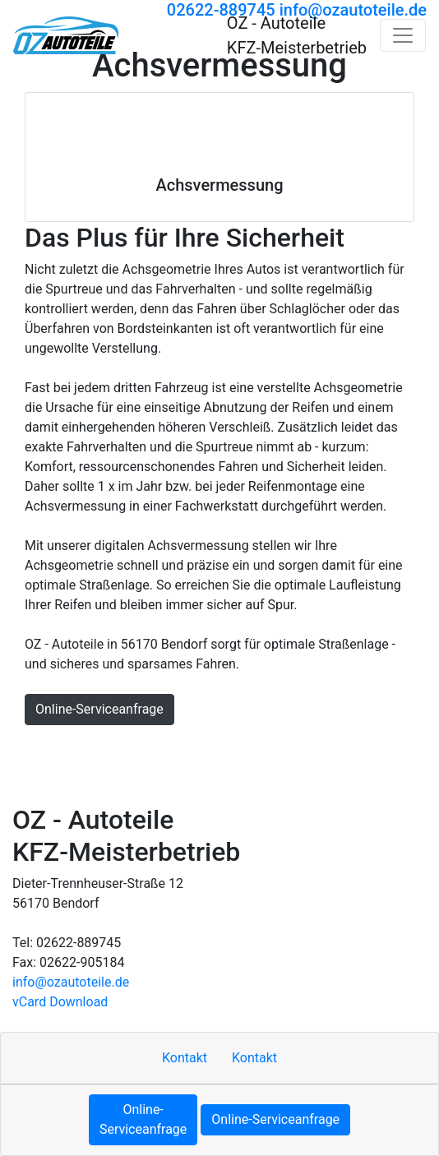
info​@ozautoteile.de (70, 982)
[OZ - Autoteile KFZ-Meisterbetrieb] (65, 35)
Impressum (155, 748)
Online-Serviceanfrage (99, 709)
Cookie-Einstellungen (140, 780)
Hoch (35, 748)
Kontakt (86, 748)
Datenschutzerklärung (327, 748)
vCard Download (60, 1002)
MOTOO (43, 780)
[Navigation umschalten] (403, 35)
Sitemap (225, 748)
